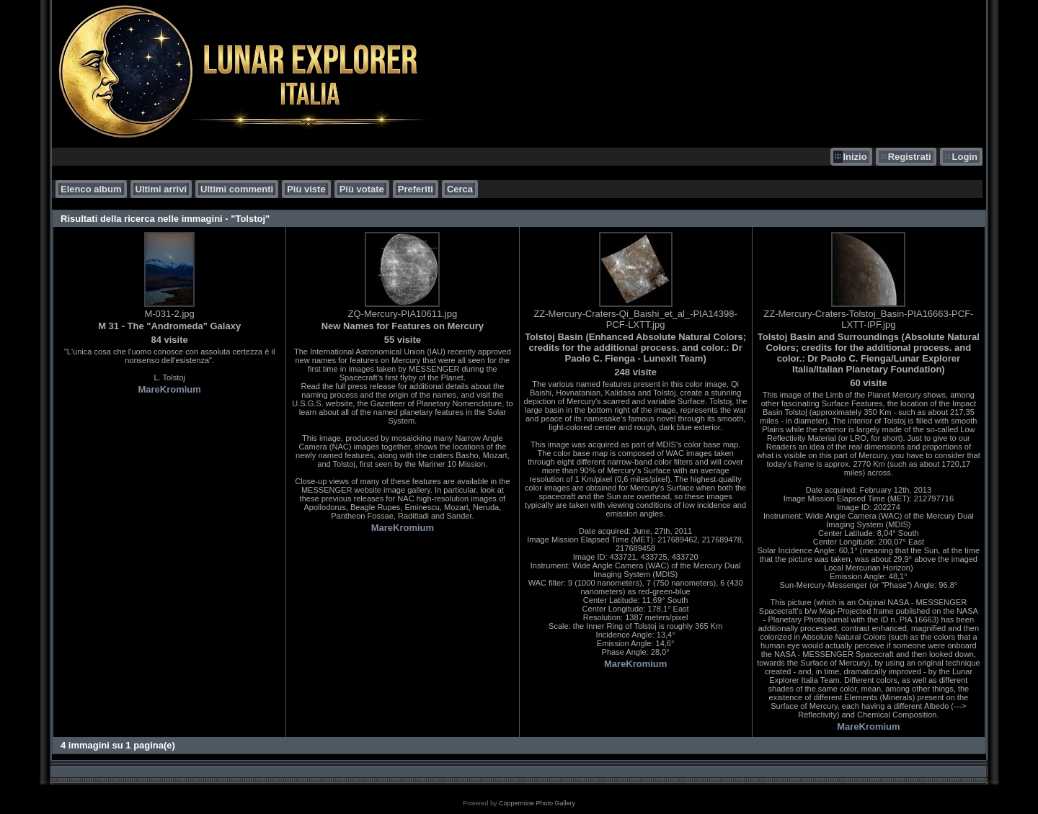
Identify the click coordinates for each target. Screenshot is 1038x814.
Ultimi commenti (236, 189)
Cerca (460, 189)
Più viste (306, 189)
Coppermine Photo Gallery (537, 803)
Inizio (854, 156)
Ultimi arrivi (161, 189)
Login (964, 156)
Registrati (909, 156)
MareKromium (169, 389)
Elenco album (91, 189)
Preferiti (415, 189)
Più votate (362, 189)
